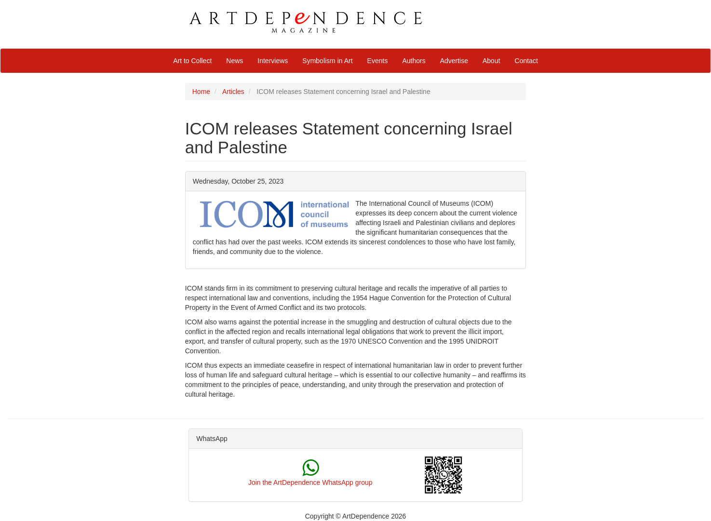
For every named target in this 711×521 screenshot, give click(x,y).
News (234, 61)
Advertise (454, 61)
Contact (526, 61)
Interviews (272, 61)
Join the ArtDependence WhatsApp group (310, 482)
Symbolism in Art (327, 61)
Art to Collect (192, 61)
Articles (233, 91)
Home (201, 91)
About (491, 61)
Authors (413, 61)
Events (377, 61)
